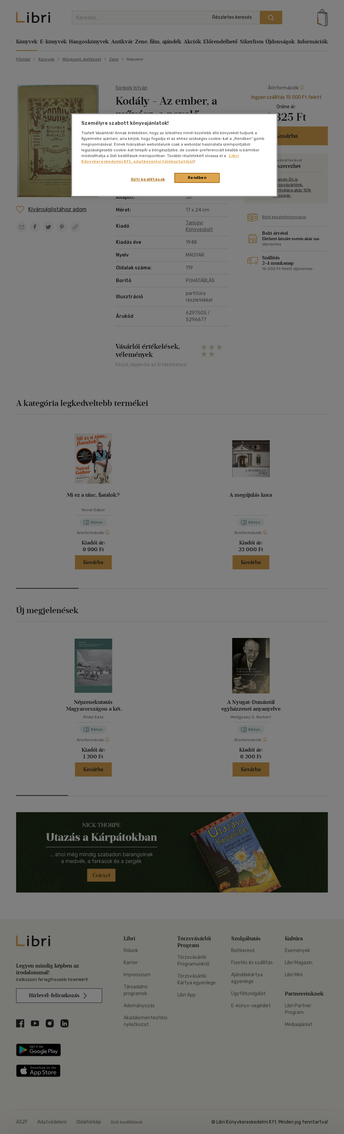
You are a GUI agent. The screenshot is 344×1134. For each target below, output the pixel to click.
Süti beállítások (148, 179)
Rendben (197, 177)
